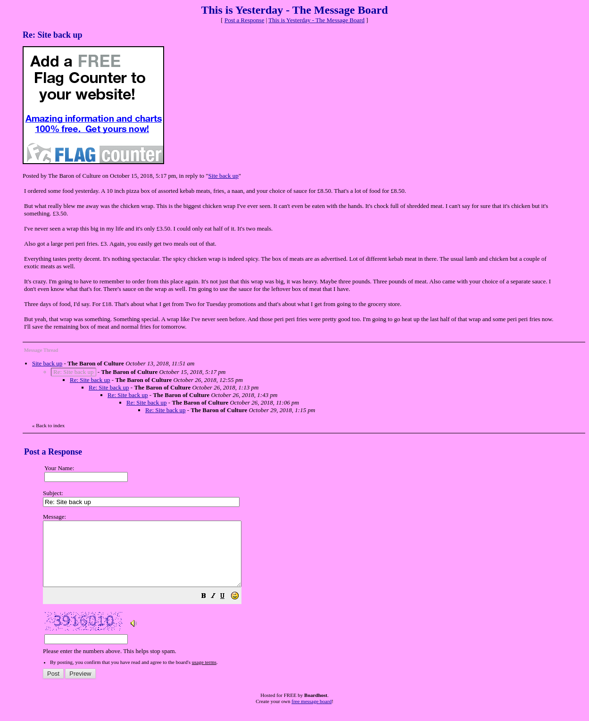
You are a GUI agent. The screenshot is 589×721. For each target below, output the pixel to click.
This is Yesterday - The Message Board (316, 20)
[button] (227, 609)
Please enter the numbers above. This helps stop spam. (310, 590)
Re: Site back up (90, 379)
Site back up (223, 175)
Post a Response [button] (244, 20)
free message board (311, 714)
